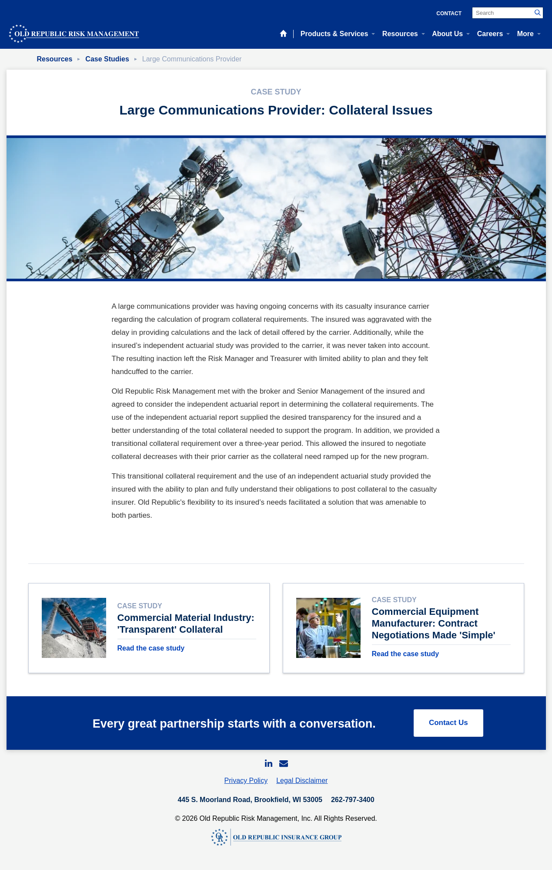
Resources (55, 59)
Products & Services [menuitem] (334, 33)
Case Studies (107, 59)
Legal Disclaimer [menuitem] (302, 783)
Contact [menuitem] (449, 13)
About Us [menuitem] (447, 33)
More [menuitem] (525, 33)
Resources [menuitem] (400, 33)
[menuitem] (268, 765)
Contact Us (448, 725)
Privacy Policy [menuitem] (246, 783)
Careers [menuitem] (490, 33)
